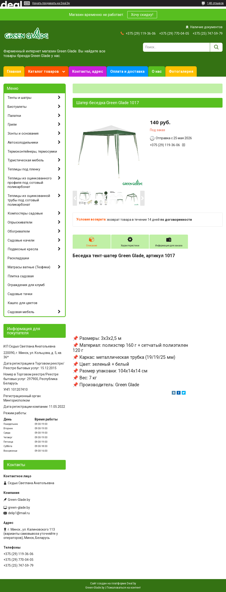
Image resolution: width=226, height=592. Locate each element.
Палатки (14, 116)
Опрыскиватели (20, 222)
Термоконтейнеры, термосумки (32, 151)
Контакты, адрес (87, 71)
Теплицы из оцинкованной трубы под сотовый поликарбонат (29, 200)
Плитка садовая (21, 276)
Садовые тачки (20, 294)
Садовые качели (21, 240)
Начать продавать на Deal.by (51, 3)
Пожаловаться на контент (124, 587)
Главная (14, 71)
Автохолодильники (23, 142)
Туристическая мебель (26, 160)
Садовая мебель (21, 312)
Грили (12, 124)
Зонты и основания (23, 133)
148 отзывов (215, 3)
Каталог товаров (43, 71)
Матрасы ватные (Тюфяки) (29, 267)
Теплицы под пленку (24, 169)
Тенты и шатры (19, 98)
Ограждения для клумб (26, 285)
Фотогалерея (181, 71)
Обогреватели (19, 231)
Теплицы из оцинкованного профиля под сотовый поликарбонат (30, 182)
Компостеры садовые (25, 213)
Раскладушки (18, 258)
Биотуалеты (17, 107)
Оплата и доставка (127, 71)
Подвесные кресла (23, 249)
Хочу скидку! (142, 14)
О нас (157, 71)
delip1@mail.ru (19, 513)
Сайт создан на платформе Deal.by (113, 583)
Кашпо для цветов (22, 303)
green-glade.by (19, 507)
